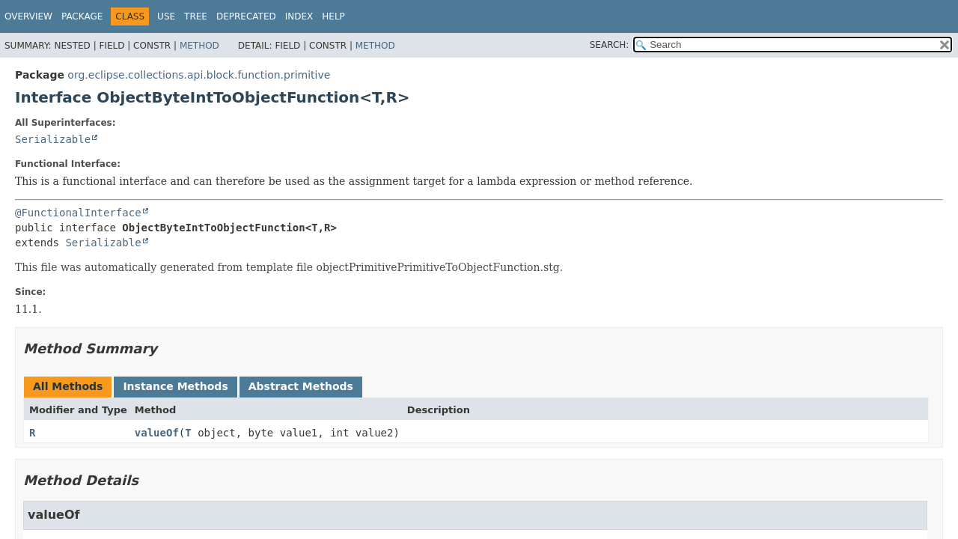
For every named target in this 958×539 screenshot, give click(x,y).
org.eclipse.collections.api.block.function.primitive (198, 75)
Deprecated (246, 16)
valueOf (157, 433)
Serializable (53, 139)
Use (166, 16)
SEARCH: (609, 45)
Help (333, 16)
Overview (28, 16)
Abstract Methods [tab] (300, 386)
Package (82, 16)
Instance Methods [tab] (175, 386)
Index (299, 16)
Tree (195, 16)
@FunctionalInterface (78, 213)
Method (199, 45)
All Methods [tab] (68, 386)
